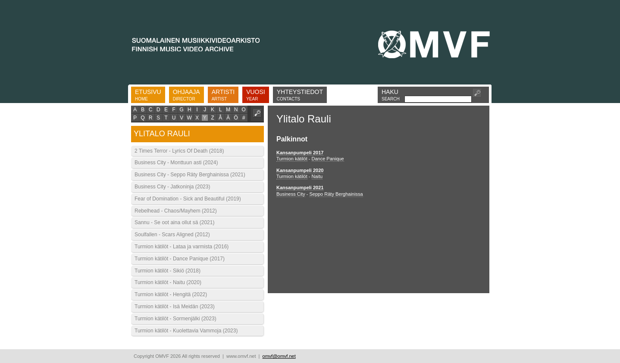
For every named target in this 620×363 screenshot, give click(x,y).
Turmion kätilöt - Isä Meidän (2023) (175, 307)
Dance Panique (328, 158)
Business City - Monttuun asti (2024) (176, 163)
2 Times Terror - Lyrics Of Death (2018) (179, 151)
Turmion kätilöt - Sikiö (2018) (167, 271)
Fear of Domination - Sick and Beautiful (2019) (188, 199)
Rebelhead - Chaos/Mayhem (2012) (176, 211)
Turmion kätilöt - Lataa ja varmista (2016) (182, 247)
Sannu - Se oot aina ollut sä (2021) (174, 222)
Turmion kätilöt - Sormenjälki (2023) (175, 319)
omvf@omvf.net (279, 356)
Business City (290, 194)
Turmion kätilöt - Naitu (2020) (168, 282)
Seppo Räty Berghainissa (336, 194)
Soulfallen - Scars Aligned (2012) (172, 235)
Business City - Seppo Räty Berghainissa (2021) (190, 175)
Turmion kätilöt (291, 158)
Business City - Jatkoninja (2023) (172, 187)
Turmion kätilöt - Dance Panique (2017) (180, 259)
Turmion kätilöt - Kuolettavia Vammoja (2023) (186, 331)
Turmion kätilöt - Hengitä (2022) (171, 294)
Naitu (317, 176)
